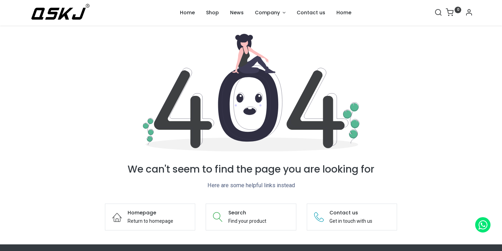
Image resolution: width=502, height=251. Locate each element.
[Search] (438, 13)
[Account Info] (469, 13)
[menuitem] (187, 13)
